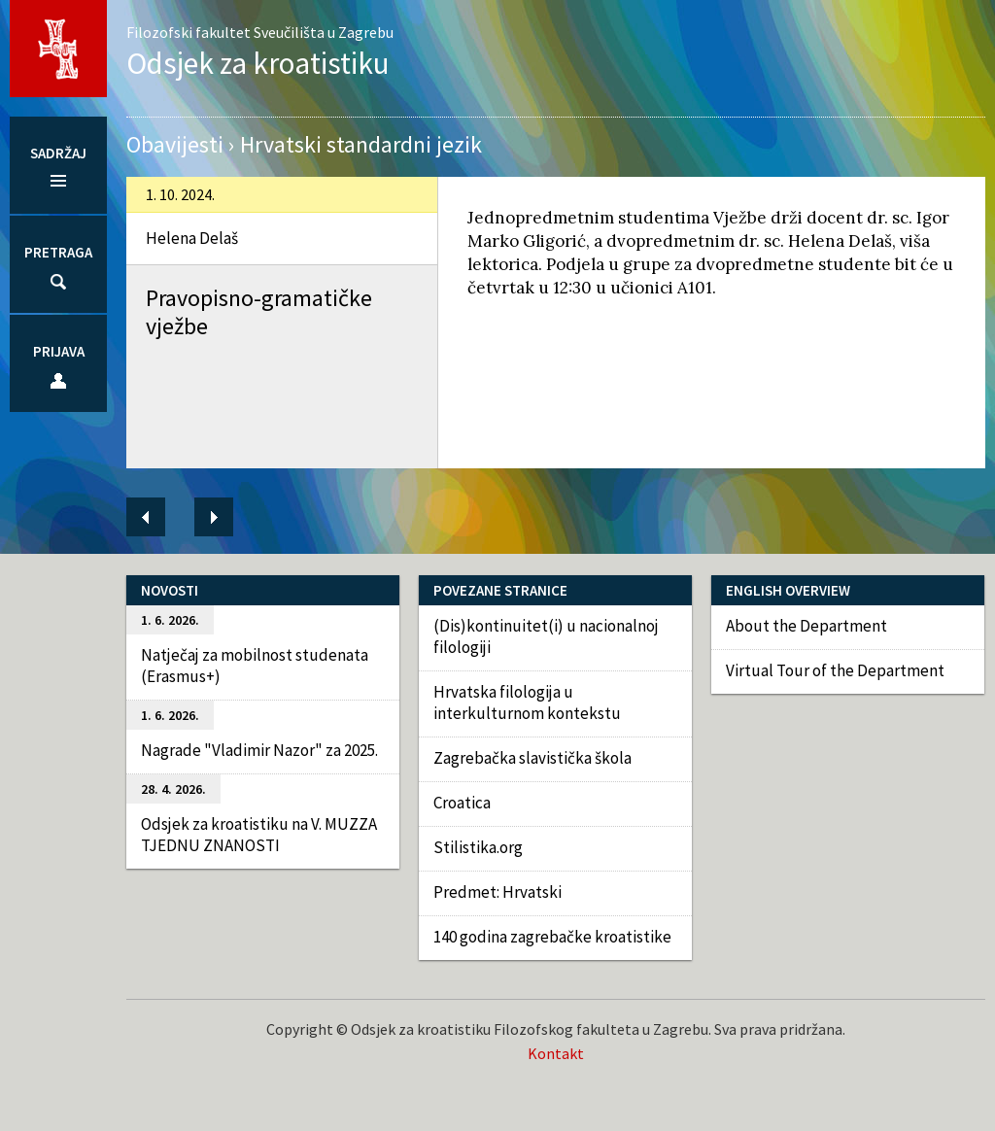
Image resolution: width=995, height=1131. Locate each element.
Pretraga (58, 252)
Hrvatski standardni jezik (361, 144)
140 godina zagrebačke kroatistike (552, 936)
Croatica (462, 802)
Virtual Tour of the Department (835, 670)
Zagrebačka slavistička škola (532, 758)
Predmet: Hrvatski (497, 892)
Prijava (59, 351)
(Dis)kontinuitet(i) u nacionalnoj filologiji (546, 636)
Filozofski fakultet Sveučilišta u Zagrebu (260, 32)
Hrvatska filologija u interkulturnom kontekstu (527, 702)
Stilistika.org (478, 847)
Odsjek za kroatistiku (258, 63)
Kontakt (556, 1053)
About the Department (806, 625)
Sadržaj (58, 153)
